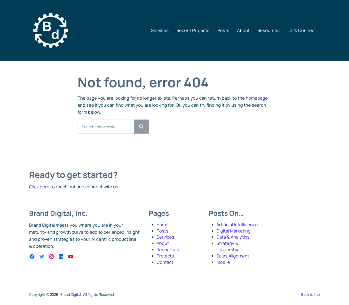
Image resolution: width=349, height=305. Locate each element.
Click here (39, 187)
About (163, 243)
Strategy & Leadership (227, 247)
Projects (165, 256)
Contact (165, 262)
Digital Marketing (233, 231)
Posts (162, 231)
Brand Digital (70, 294)
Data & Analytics (233, 237)
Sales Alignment (232, 256)
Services (165, 237)
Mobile (223, 262)
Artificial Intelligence (237, 224)
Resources (168, 249)
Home (162, 224)
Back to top (310, 294)
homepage (257, 98)
